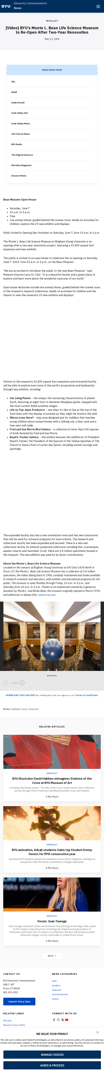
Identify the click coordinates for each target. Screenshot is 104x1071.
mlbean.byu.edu (47, 594)
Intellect (52, 21)
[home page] (5, 6)
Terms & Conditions (86, 695)
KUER (14, 92)
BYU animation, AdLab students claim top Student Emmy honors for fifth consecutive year (52, 851)
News (17, 8)
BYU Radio (17, 144)
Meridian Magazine (21, 164)
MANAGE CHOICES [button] (52, 1055)
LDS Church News (21, 133)
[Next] (21, 682)
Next (52, 954)
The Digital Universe (22, 154)
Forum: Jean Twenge (52, 920)
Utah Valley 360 (19, 112)
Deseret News (19, 175)
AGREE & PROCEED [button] (52, 1065)
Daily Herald (18, 102)
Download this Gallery (21, 695)
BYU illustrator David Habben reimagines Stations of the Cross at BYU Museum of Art (52, 780)
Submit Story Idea (20, 1000)
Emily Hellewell (31, 708)
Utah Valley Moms (21, 123)
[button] (97, 1032)
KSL (13, 81)
